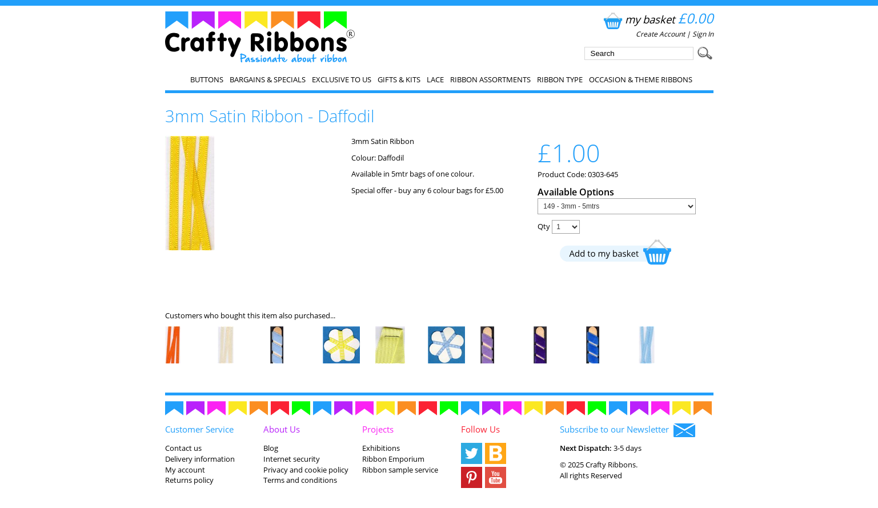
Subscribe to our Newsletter (627, 430)
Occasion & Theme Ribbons (640, 79)
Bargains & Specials (268, 79)
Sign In (702, 34)
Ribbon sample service (400, 470)
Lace (435, 79)
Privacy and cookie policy (305, 470)
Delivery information (200, 459)
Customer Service (199, 429)
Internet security (291, 459)
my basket (657, 19)
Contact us (183, 448)
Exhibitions (381, 448)
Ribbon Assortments (490, 79)
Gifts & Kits (399, 79)
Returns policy (189, 480)
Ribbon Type (560, 79)
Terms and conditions (300, 480)
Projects (378, 429)
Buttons (206, 79)
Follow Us (480, 429)
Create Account (660, 34)
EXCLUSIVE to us (341, 79)
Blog (270, 448)
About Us (281, 429)
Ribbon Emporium (393, 459)
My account (185, 470)
